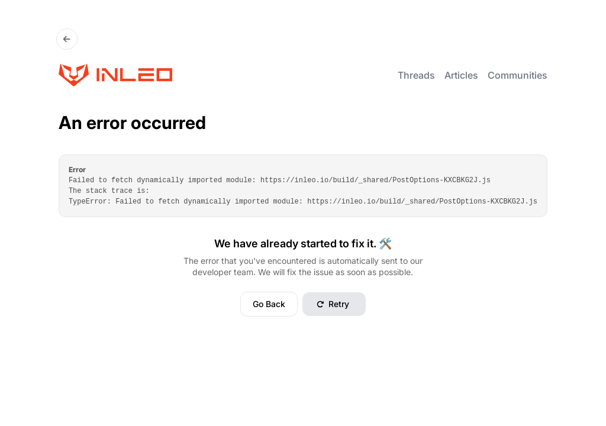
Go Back (269, 304)
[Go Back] (67, 39)
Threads (416, 75)
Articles (461, 75)
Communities (517, 75)
